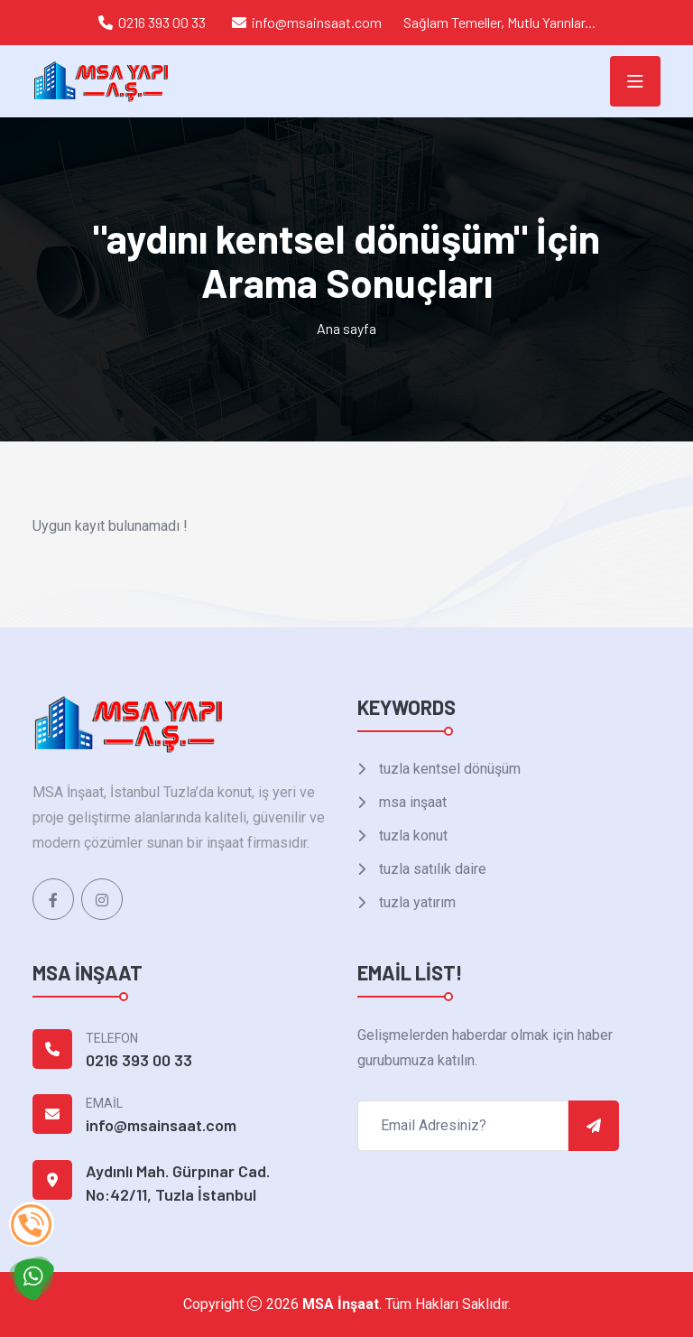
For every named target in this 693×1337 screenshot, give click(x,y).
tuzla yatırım (415, 902)
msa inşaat (411, 802)
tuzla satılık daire (430, 868)
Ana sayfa (346, 328)
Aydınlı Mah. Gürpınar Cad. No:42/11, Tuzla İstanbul (178, 1182)
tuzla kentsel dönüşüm (448, 768)
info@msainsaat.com (317, 22)
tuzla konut (411, 835)
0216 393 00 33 (162, 22)
